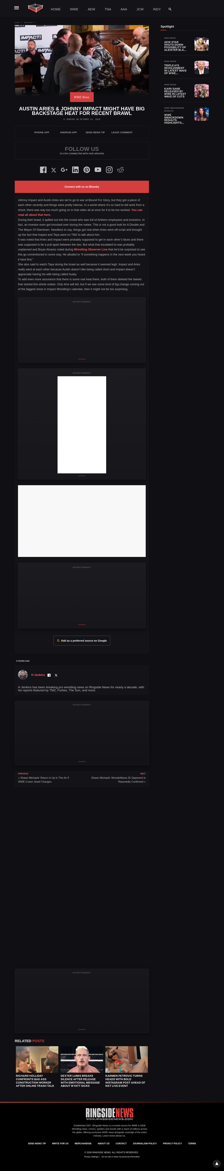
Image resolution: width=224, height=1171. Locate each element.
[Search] (168, 9)
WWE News (28, 22)
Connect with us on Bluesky (82, 186)
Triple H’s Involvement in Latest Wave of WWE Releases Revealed (175, 72)
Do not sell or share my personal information (121, 1157)
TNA (108, 9)
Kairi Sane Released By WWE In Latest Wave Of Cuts (175, 92)
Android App (68, 132)
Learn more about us (114, 1135)
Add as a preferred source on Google (82, 640)
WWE (74, 9)
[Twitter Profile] (56, 675)
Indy (157, 9)
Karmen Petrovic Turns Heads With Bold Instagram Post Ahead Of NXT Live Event (125, 1080)
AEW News (170, 38)
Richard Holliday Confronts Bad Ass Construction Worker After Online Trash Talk (35, 1080)
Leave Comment (122, 132)
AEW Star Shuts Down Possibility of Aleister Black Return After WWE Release (176, 48)
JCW (139, 9)
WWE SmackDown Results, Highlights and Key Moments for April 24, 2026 (174, 122)
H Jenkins (69, 119)
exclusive (96, 1132)
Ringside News (100, 1125)
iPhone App (41, 132)
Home (56, 9)
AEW (91, 9)
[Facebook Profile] (48, 675)
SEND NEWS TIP (95, 132)
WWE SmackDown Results (174, 109)
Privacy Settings (91, 1157)
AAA (124, 9)
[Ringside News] (110, 1120)
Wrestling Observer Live (90, 249)
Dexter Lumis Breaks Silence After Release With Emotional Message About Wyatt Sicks (80, 1080)
